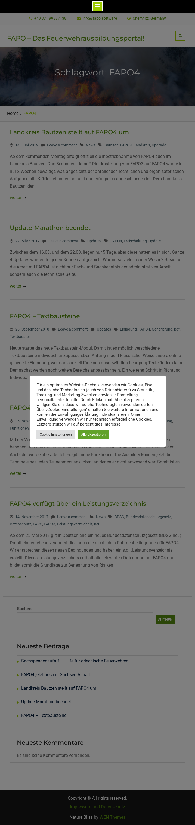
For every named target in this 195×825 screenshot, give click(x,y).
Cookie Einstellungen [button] (56, 434)
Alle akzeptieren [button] (93, 434)
